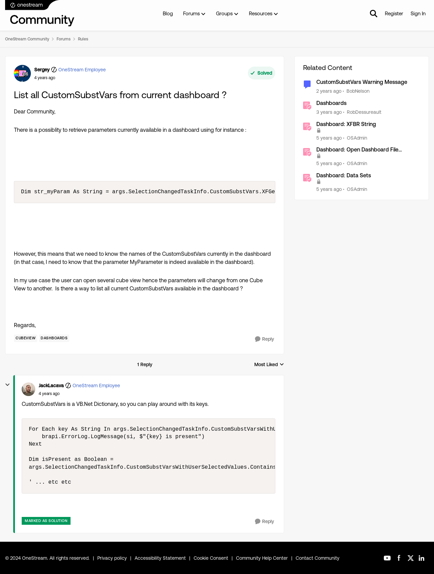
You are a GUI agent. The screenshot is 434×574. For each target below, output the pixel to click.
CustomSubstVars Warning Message (361, 82)
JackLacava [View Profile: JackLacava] (51, 385)
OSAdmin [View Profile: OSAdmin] (357, 137)
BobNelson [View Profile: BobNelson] (358, 91)
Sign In (418, 13)
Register (394, 13)
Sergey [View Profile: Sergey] (42, 69)
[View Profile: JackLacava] (28, 389)
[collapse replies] (7, 385)
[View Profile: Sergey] (22, 73)
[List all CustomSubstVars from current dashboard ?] (49, 394)
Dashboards (331, 103)
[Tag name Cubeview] (25, 338)
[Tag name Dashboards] (54, 338)
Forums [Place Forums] (64, 39)
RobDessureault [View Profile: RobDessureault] (364, 112)
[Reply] (264, 339)
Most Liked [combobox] (269, 365)
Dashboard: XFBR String (346, 124)
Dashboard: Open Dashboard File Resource (357, 150)
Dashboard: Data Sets (343, 175)
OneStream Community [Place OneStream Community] (27, 39)
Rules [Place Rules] (83, 39)
